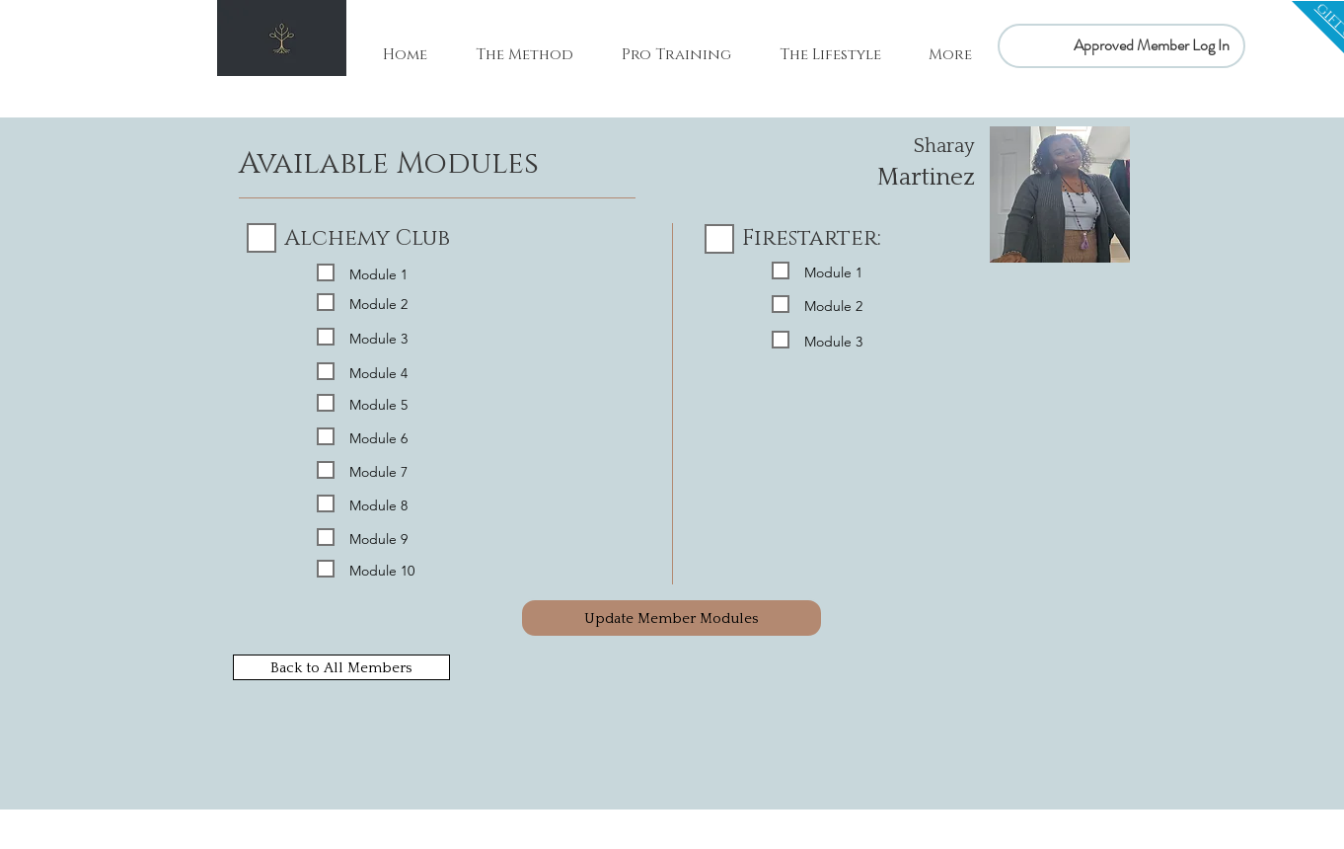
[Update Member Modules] (671, 618)
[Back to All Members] (341, 667)
